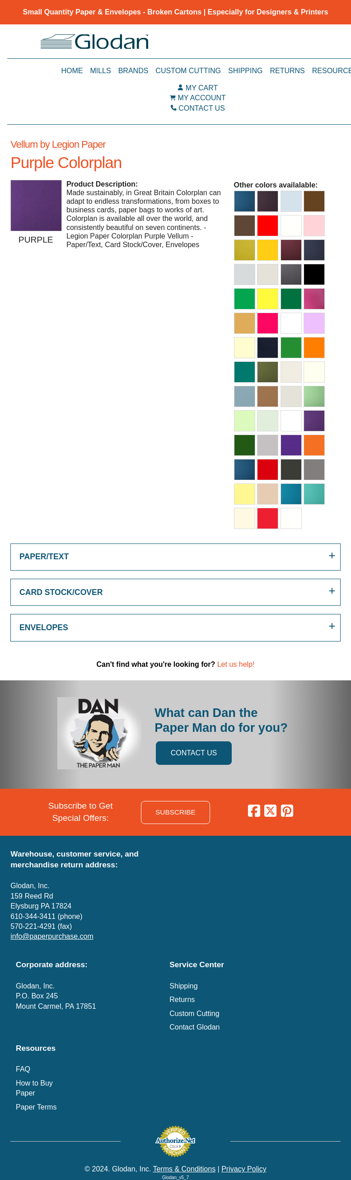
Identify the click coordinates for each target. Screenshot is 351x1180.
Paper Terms (36, 1107)
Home (72, 71)
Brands (133, 71)
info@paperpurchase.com (51, 936)
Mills (100, 71)
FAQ (23, 1069)
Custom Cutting (188, 71)
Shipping (245, 71)
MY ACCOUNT (201, 98)
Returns (287, 71)
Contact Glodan (194, 1027)
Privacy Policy (244, 1169)
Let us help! (236, 664)
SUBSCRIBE (175, 812)
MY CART (202, 88)
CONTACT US (201, 108)
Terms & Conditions (184, 1169)
